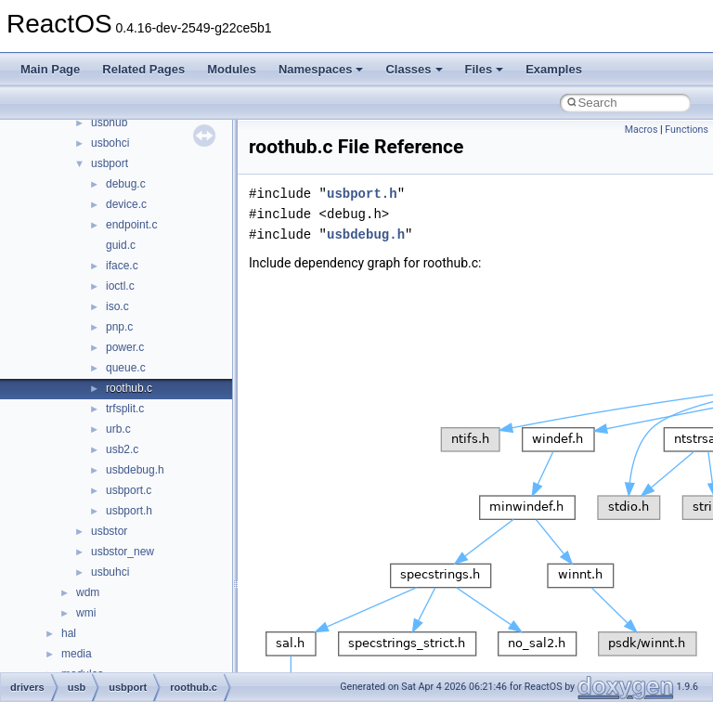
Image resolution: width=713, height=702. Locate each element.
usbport (109, 163)
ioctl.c (120, 286)
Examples (553, 69)
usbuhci (110, 572)
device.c (126, 204)
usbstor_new (122, 551)
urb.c (118, 429)
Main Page (50, 69)
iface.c (122, 265)
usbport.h (129, 510)
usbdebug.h (135, 469)
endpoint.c (131, 224)
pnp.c (119, 326)
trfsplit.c (125, 408)
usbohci (110, 143)
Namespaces (321, 69)
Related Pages (143, 69)
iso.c (117, 306)
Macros (641, 130)
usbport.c (128, 490)
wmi (86, 612)
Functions (686, 130)
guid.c (121, 245)
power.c (125, 347)
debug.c (126, 183)
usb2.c (122, 449)
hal (68, 633)
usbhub (109, 122)
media (76, 653)
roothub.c (129, 388)
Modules (231, 69)
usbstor (109, 531)
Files (484, 69)
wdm (87, 592)
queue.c (126, 367)
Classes (413, 69)
